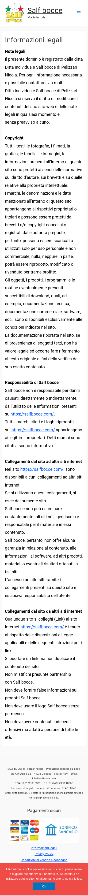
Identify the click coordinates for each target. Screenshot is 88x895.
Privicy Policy (43, 854)
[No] (82, 879)
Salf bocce (45, 10)
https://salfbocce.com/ (32, 414)
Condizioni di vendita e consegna (44, 860)
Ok (44, 886)
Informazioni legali (44, 848)
